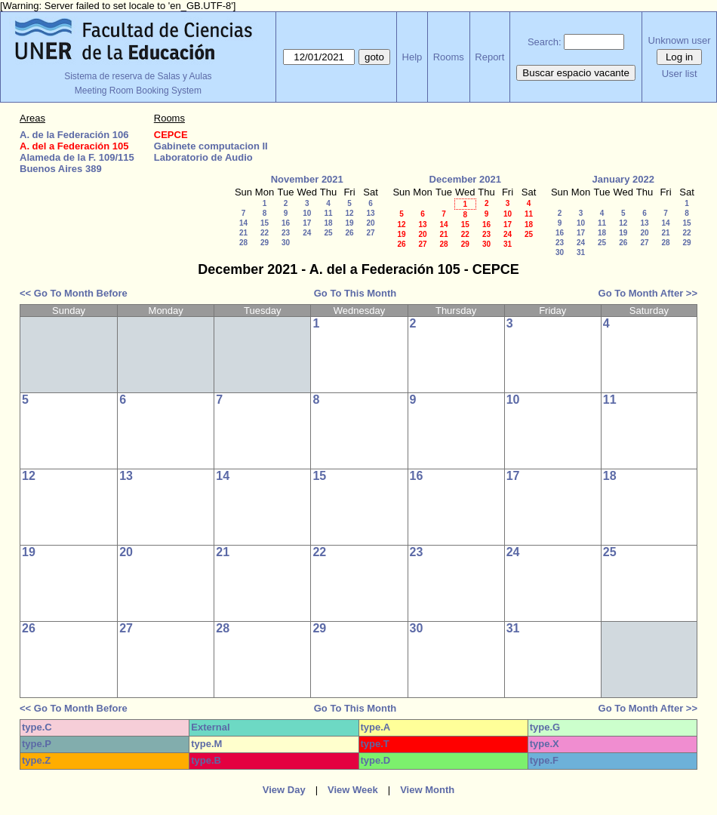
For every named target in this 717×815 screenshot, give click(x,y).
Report (489, 57)
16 (286, 223)
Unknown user (679, 40)
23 (286, 233)
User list (679, 73)
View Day (284, 789)
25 (328, 233)
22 (264, 233)
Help (412, 57)
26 (349, 233)
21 (243, 233)
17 (307, 223)
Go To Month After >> (648, 293)
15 (264, 223)
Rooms (448, 57)
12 (349, 213)
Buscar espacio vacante (575, 72)
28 (243, 242)
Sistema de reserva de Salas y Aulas (137, 76)
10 (307, 213)
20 (370, 223)
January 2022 (623, 179)
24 (307, 233)
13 (370, 213)
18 (328, 223)
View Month (427, 789)
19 (349, 223)
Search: (545, 42)
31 (507, 244)
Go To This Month (355, 293)
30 (286, 242)
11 (328, 213)
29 (264, 242)
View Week (353, 789)
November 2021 (307, 179)
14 (243, 223)
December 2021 (465, 179)
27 (370, 233)
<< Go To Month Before (74, 293)
